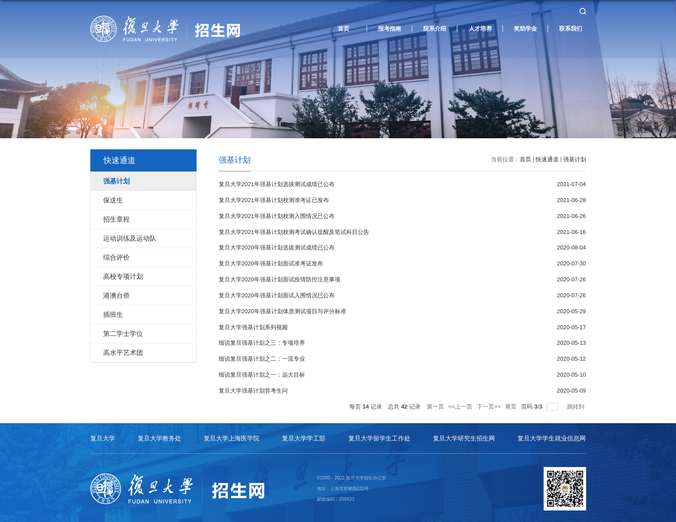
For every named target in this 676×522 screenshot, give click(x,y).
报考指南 (389, 29)
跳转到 (576, 402)
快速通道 (547, 159)
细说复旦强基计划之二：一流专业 (262, 355)
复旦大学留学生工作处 (379, 434)
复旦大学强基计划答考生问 (253, 386)
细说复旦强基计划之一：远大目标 (262, 371)
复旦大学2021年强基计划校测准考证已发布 (274, 199)
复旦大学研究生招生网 (464, 434)
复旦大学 (102, 434)
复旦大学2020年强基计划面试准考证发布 (271, 262)
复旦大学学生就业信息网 (552, 434)
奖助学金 (525, 29)
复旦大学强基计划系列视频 (253, 324)
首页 (343, 29)
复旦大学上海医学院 (231, 434)
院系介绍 (435, 29)
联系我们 (570, 29)
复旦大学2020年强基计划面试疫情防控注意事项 (279, 277)
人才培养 (480, 29)
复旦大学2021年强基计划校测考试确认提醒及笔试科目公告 (294, 231)
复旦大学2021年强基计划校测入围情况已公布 (277, 215)
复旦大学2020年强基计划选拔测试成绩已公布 (277, 246)
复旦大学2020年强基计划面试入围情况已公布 (277, 293)
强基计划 (574, 159)
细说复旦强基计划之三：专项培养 (262, 340)
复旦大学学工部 (303, 434)
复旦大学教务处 (159, 434)
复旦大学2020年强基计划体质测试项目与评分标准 (282, 309)
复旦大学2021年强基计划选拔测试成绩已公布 (277, 184)
